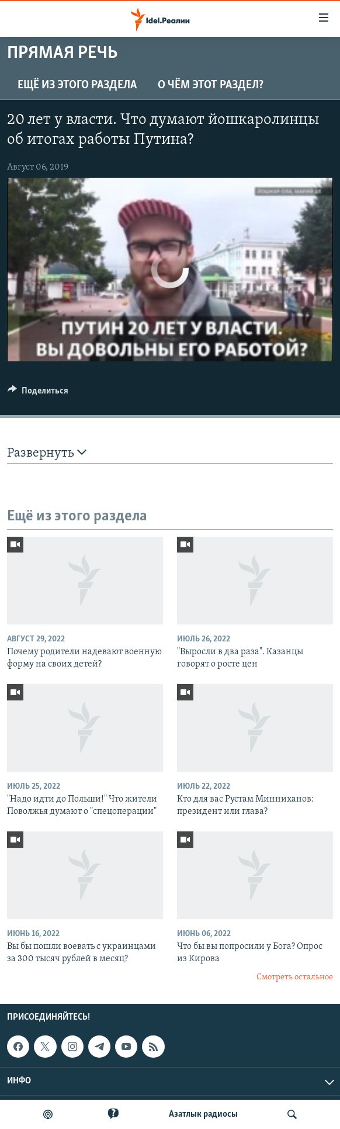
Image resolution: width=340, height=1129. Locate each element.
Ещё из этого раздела (77, 85)
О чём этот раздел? (210, 85)
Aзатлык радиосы (203, 1114)
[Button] (38, 393)
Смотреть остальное (294, 977)
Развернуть (46, 453)
